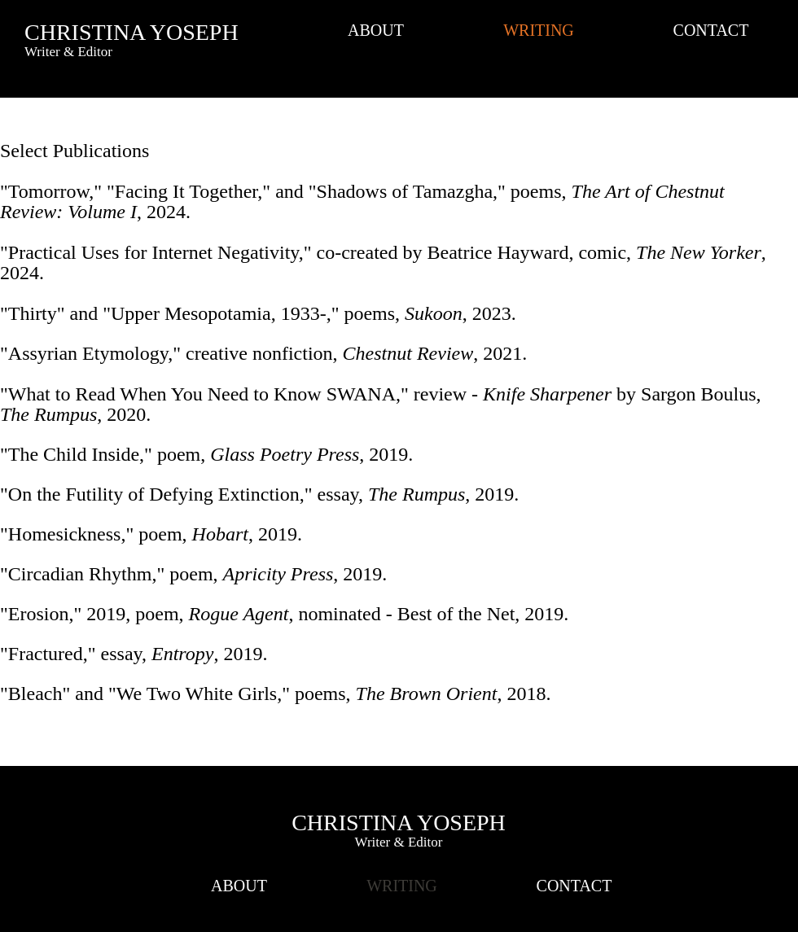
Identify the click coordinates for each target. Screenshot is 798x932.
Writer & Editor (399, 842)
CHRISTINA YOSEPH (131, 32)
